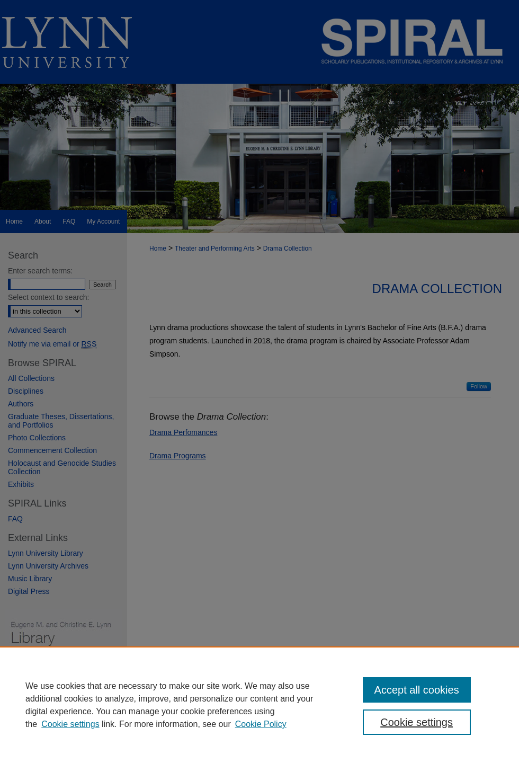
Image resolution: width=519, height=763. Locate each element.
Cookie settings (70, 724)
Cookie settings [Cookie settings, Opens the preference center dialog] (416, 722)
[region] (259, 704)
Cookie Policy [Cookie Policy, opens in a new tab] (261, 724)
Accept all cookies (416, 690)
